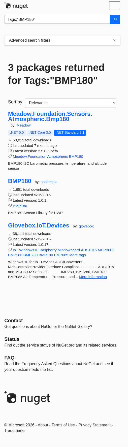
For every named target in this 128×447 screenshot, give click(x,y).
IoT (15, 250)
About (43, 425)
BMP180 (76, 156)
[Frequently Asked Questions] (9, 357)
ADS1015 (89, 250)
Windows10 (28, 250)
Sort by (15, 101)
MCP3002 (106, 250)
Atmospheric (57, 156)
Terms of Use (63, 425)
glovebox (86, 226)
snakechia (49, 182)
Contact (13, 320)
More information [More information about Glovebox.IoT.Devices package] (93, 277)
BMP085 (61, 255)
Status (12, 339)
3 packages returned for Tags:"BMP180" (56, 74)
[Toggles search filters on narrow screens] (114, 40)
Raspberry (48, 250)
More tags (77, 255)
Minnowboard (69, 250)
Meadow (24, 125)
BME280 (30, 255)
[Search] (115, 19)
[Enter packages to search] (57, 19)
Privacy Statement (94, 425)
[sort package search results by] (70, 102)
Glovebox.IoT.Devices (38, 225)
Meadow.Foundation (29, 156)
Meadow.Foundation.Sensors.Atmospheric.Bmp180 (50, 116)
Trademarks (15, 430)
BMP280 (15, 255)
